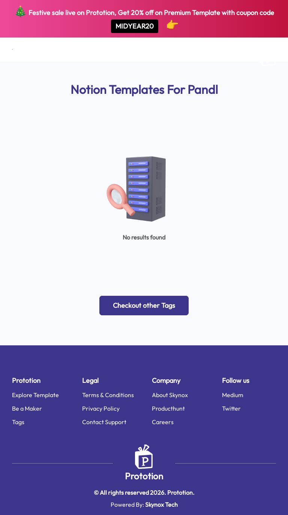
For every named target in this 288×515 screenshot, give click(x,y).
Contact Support (104, 422)
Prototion (144, 476)
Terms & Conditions (108, 395)
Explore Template (35, 395)
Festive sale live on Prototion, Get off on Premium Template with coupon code (144, 19)
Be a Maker (27, 408)
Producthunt (168, 408)
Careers (163, 422)
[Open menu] (12, 50)
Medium (232, 395)
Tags (18, 422)
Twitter (231, 408)
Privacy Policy (101, 408)
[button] (144, 305)
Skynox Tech (161, 504)
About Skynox (170, 395)
